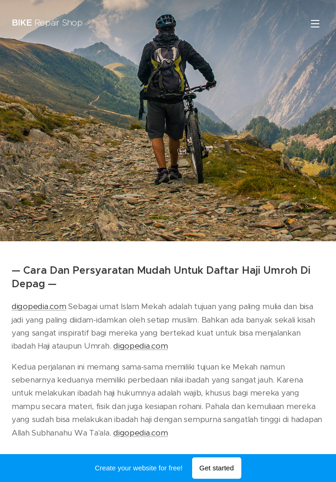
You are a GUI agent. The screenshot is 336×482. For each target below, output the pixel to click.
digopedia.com (39, 306)
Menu (315, 23)
